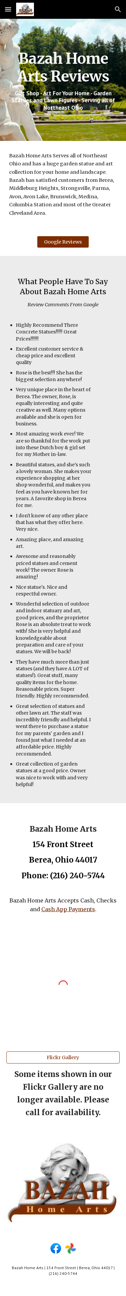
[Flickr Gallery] (63, 1058)
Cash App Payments (68, 909)
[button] (8, 9)
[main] (63, 80)
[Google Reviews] (63, 242)
